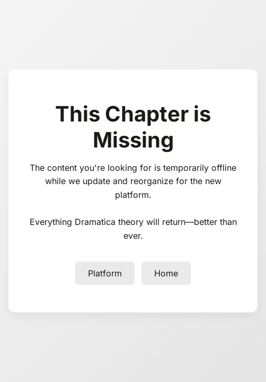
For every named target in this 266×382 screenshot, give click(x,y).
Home (166, 273)
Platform (105, 273)
